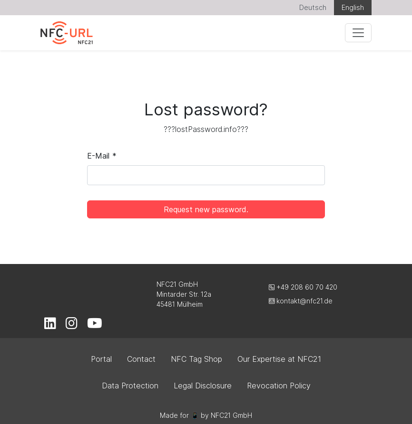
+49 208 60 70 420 (303, 287)
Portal (101, 359)
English (353, 7)
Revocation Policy (279, 385)
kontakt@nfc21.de (301, 301)
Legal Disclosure (203, 385)
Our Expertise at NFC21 (279, 359)
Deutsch (312, 7)
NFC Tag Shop (196, 359)
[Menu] (358, 32)
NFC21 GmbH (231, 415)
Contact (141, 359)
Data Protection (130, 385)
